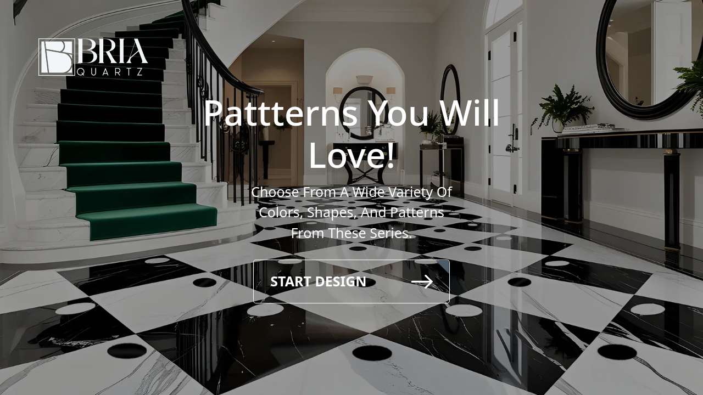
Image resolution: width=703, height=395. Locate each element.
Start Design (351, 281)
